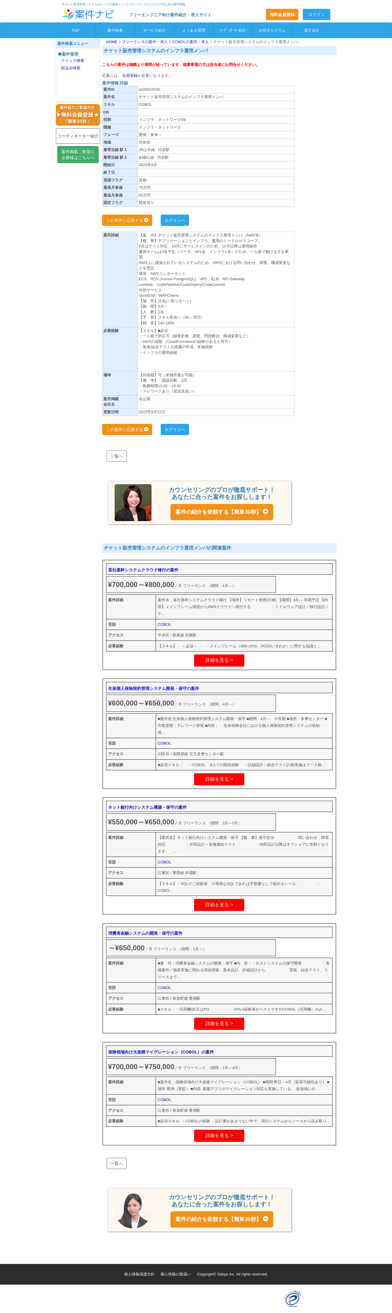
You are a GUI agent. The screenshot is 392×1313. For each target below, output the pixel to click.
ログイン (316, 14)
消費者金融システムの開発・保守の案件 (145, 933)
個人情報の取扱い (175, 1274)
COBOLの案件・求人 (191, 42)
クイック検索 (72, 60)
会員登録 (129, 75)
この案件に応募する (127, 220)
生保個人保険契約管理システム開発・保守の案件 (153, 688)
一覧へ (116, 456)
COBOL (164, 624)
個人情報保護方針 (139, 1274)
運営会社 (311, 30)
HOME (112, 42)
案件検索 (115, 30)
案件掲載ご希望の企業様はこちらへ (78, 154)
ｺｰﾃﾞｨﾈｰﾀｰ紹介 (233, 30)
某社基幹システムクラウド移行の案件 (143, 570)
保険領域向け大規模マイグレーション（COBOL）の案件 (161, 1052)
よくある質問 (193, 30)
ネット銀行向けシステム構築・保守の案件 (147, 807)
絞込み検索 (70, 68)
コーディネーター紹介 (78, 136)
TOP (75, 30)
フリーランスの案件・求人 (145, 42)
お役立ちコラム (272, 30)
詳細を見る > (219, 660)
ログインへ (175, 220)
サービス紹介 (154, 30)
